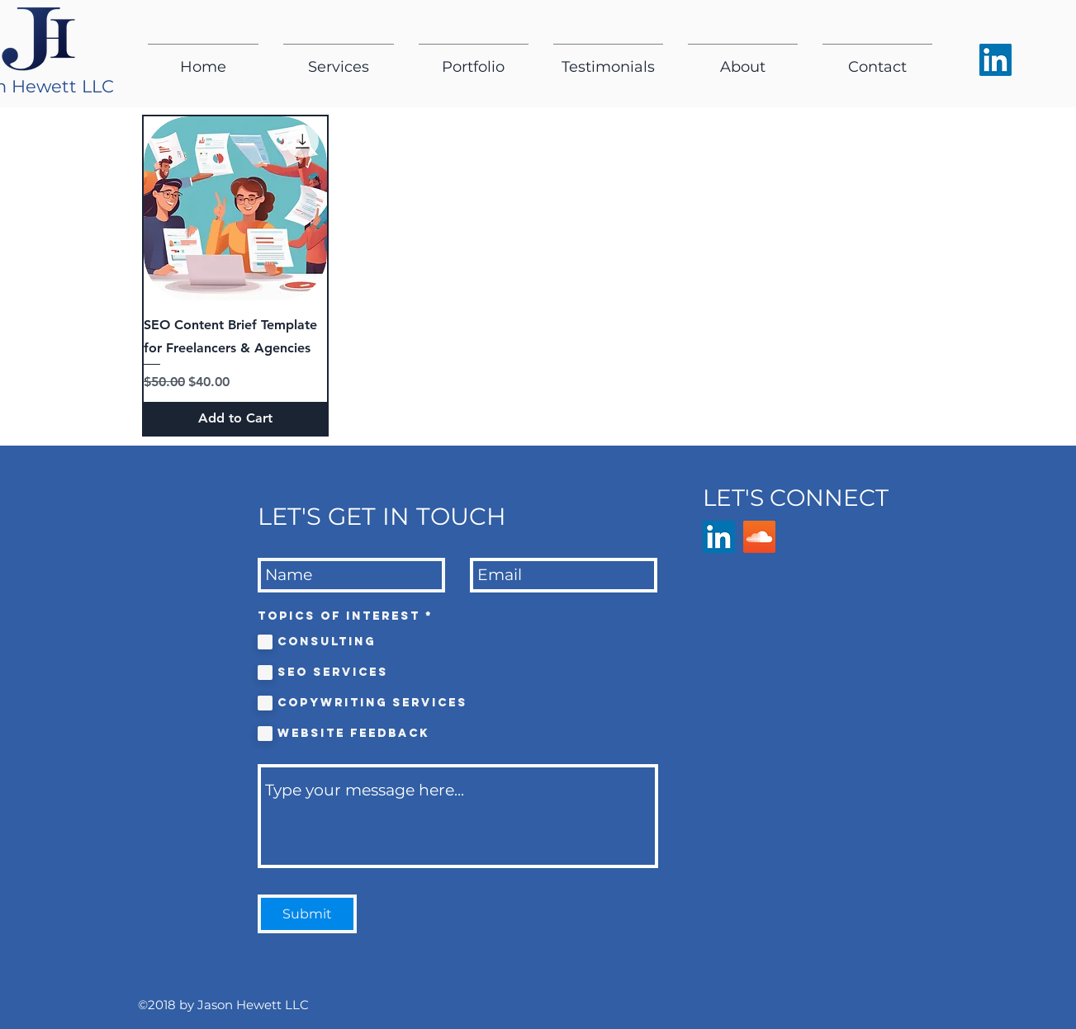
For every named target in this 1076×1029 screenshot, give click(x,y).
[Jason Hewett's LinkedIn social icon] (995, 60)
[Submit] (307, 913)
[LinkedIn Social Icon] (719, 537)
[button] (338, 60)
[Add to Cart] (236, 418)
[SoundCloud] (759, 537)
